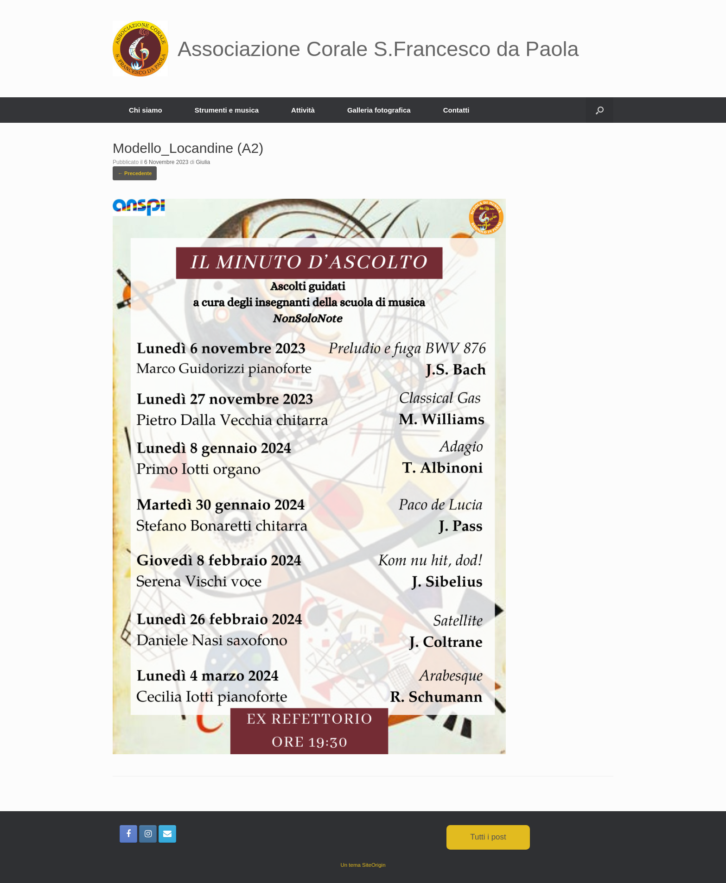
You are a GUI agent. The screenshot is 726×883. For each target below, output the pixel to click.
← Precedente (135, 173)
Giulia (203, 162)
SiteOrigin (374, 865)
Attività (303, 110)
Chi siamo (145, 110)
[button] (599, 110)
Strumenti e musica (227, 110)
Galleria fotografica (379, 110)
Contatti (456, 110)
